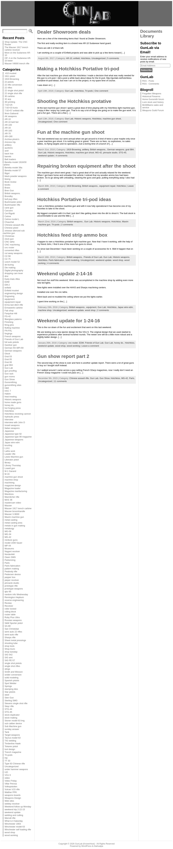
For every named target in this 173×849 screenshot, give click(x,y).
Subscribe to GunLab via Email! (150, 47)
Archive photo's (12, 139)
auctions (9, 148)
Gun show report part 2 (63, 356)
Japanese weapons (14, 439)
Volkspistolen (11, 786)
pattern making (12, 568)
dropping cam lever (14, 273)
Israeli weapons (12, 425)
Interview (9, 419)
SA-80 (8, 626)
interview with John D (15, 422)
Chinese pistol (11, 228)
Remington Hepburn (14, 597)
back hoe (9, 153)
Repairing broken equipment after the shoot (86, 166)
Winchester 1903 (13, 824)
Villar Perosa (11, 783)
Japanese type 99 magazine (18, 436)
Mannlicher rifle (12, 497)
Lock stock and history (153, 102)
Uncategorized (12, 766)
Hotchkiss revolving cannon (18, 414)
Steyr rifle (9, 706)
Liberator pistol (12, 459)
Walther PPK (11, 792)
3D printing (10, 102)
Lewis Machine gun (14, 457)
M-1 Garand (10, 471)
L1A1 (7, 448)
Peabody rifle (11, 571)
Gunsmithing (11, 382)
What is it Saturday (14, 821)
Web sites (9, 801)
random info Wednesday (16, 594)
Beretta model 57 (13, 170)
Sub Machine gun (13, 726)
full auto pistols (12, 342)
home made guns (13, 402)
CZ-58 (8, 256)
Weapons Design (13, 798)
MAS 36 (8, 500)
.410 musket (10, 73)
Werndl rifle (10, 818)
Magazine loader (13, 488)
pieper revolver (12, 580)
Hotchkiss (9, 411)
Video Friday (11, 781)
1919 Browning (12, 79)
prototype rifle (11, 586)
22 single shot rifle (13, 93)
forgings (8, 333)
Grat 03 (8, 356)
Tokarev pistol (11, 746)
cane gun (9, 207)
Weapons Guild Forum (153, 110)
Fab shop (9, 310)
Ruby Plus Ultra (12, 617)
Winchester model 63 (15, 826)
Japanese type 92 (13, 434)
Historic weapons (13, 399)
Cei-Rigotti (10, 213)
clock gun (9, 239)
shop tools (9, 646)
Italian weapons (12, 428)
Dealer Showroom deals (64, 32)
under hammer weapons (16, 769)
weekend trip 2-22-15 (15, 809)
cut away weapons (13, 253)
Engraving (9, 296)
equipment (10, 299)
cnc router (9, 247)
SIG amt (9, 657)
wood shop (10, 832)
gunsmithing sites (13, 385)
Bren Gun (9, 190)
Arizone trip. (10, 142)
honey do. (9, 405)
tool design (10, 749)
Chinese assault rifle (14, 225)
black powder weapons (16, 176)
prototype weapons (14, 588)
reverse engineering (14, 600)
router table (10, 614)
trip (6, 758)
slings (7, 669)
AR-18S (8, 130)
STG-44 (8, 709)
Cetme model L (12, 219)
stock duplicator (12, 715)
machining (9, 482)
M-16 (7, 474)
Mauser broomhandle (15, 511)
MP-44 (8, 545)
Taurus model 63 (13, 738)
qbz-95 (8, 591)
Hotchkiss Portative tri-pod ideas (74, 199)
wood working (11, 835)
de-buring (9, 264)
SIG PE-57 (10, 660)
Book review (10, 182)
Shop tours (10, 649)
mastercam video (13, 502)
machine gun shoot (14, 477)
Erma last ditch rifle (14, 305)
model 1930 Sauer (13, 543)
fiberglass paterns (13, 319)
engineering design (14, 293)
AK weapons (11, 116)
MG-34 (8, 534)
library (7, 462)
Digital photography (14, 270)
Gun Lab (9, 368)
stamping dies (11, 689)
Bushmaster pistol (13, 202)
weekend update (12, 812)
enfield (8, 287)
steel (7, 695)
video (7, 778)
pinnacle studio (12, 583)
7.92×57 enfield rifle (14, 110)
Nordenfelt (10, 554)
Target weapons (12, 735)
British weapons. (12, 193)
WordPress (86, 846)
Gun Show (10, 379)
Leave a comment (90, 346)
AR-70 (8, 133)
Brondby (9, 196)
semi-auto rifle (11, 634)
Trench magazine (13, 752)
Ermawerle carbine (14, 307)
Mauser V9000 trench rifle (17, 63)
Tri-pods (8, 755)
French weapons (13, 336)
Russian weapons (13, 620)
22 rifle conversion (13, 84)
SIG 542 (9, 654)
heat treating (11, 396)
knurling (8, 445)
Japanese (9, 431)
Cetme (8, 216)
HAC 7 (8, 391)
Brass (7, 187)
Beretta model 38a (13, 167)
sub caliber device (13, 723)
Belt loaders (10, 159)
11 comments (60, 381)
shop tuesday (11, 651)
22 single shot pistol (14, 90)
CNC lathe (10, 241)
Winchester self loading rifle (18, 829)
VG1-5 (8, 775)
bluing (7, 179)
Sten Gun (9, 697)
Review (8, 603)
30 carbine (10, 96)
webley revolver (12, 803)
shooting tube (11, 643)
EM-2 (7, 285)
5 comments (113, 58)
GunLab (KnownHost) (85, 844)
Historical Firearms (151, 96)
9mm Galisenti (11, 113)
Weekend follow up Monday (18, 806)
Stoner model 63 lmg (14, 720)
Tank (7, 732)
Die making (10, 267)
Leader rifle (10, 454)
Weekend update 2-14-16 (64, 273)
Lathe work (10, 451)
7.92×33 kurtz (11, 107)
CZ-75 (8, 259)
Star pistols (10, 692)
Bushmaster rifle (12, 205)
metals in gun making (15, 525)
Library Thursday (13, 465)
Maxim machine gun (14, 517)
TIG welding (10, 740)
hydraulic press (12, 416)
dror (6, 276)
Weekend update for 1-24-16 (68, 320)
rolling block (10, 611)
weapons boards (12, 795)
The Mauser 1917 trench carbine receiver (16, 48)
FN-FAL (8, 330)
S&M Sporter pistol (14, 623)
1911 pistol (10, 76)
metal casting (11, 520)
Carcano (9, 210)
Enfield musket (12, 290)
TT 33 (7, 760)
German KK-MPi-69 (14, 348)
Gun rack (9, 373)
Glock (7, 353)
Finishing (9, 322)
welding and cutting (14, 815)
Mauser (8, 505)
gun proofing (11, 371)
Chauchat (9, 222)
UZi (6, 772)
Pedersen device (13, 574)
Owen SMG (10, 557)
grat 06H (9, 365)
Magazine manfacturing (16, 491)
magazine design (13, 485)
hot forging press (13, 408)
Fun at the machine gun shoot (70, 132)
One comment (101, 91)
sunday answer (12, 729)
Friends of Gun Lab (14, 339)
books (7, 184)
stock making (11, 717)
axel (6, 150)
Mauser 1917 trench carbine (18, 508)
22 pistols (9, 82)
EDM (7, 282)
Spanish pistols (12, 680)
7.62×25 (9, 105)
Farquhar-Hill (11, 313)
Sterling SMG (11, 700)
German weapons (13, 350)
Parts (7, 563)
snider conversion (13, 674)
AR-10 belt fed (11, 122)
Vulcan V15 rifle (12, 789)
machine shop (11, 479)
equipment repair (13, 302)
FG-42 (8, 316)
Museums (9, 548)
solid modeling (11, 677)
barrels (8, 156)
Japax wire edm (12, 442)
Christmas (9, 236)
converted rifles (12, 250)
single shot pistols (13, 663)
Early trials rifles (12, 279)
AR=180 (9, 136)
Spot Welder (10, 683)
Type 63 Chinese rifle (15, 763)
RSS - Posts (148, 81)
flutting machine (12, 328)
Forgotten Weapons (151, 93)
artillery (8, 145)
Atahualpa (98, 846)
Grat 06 (8, 362)
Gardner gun (11, 345)
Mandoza (9, 494)
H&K (7, 388)
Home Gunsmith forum (153, 99)
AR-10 (8, 119)
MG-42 (8, 537)
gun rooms (10, 376)
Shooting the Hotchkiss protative (74, 101)
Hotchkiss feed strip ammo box (72, 235)
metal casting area (13, 522)
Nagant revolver (12, 551)
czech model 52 (12, 262)
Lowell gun (10, 468)
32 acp (8, 99)
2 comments (67, 224)
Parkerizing (10, 560)
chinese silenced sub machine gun (14, 231)
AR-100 (8, 125)
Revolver (9, 606)
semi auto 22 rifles (13, 631)
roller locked (10, 608)
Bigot (7, 173)
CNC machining (12, 244)
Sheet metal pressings (15, 640)
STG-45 (8, 712)
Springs (8, 686)
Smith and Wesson (14, 672)
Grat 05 (8, 359)
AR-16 (8, 127)
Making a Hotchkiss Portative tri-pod (78, 68)
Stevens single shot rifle (16, 703)
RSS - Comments (150, 83)
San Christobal (12, 629)
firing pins (9, 325)
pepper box (10, 577)
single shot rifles (12, 666)
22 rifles (8, 87)
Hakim (8, 393)
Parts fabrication (12, 565)
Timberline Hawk (13, 743)
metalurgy (9, 528)
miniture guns (11, 540)
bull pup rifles (11, 199)
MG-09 (8, 531)
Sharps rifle (10, 637)
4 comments (61, 155)
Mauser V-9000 (12, 514)
